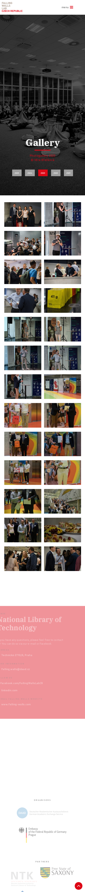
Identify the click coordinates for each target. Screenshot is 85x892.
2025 (17, 173)
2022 (56, 173)
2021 (68, 173)
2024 (30, 173)
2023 (43, 173)
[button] (66, 7)
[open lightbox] (22, 214)
